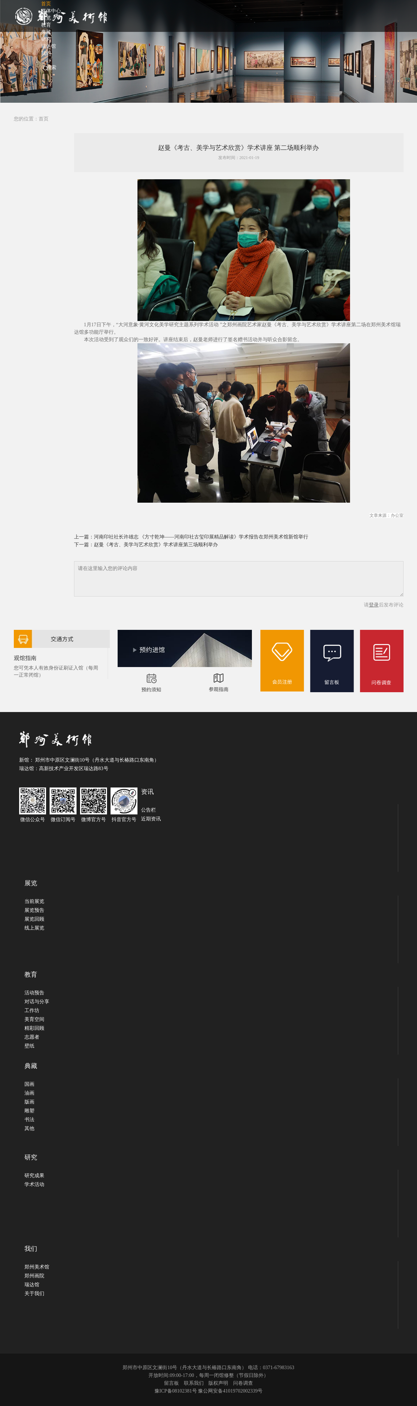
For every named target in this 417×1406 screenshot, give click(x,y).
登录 (374, 605)
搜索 (51, 67)
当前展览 (34, 901)
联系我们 (194, 1383)
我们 (46, 53)
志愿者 (31, 1037)
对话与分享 (36, 1001)
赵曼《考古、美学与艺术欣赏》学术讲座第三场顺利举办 (156, 544)
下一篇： (84, 544)
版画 (29, 1102)
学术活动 (34, 1184)
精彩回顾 (34, 1028)
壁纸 (29, 1046)
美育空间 (34, 1019)
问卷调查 (243, 1383)
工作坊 (31, 1010)
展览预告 (34, 910)
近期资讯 (151, 818)
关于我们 (34, 1293)
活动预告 (34, 992)
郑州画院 (34, 1275)
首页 (44, 119)
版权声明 (218, 1383)
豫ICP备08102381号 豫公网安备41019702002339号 (208, 1391)
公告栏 (148, 810)
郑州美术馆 (36, 1267)
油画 (29, 1093)
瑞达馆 (31, 1284)
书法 (29, 1119)
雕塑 (29, 1110)
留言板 (171, 1383)
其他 (29, 1128)
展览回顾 (34, 919)
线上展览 (34, 928)
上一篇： (84, 537)
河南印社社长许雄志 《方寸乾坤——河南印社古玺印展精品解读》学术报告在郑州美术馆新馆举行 (201, 537)
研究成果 (34, 1175)
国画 (29, 1084)
